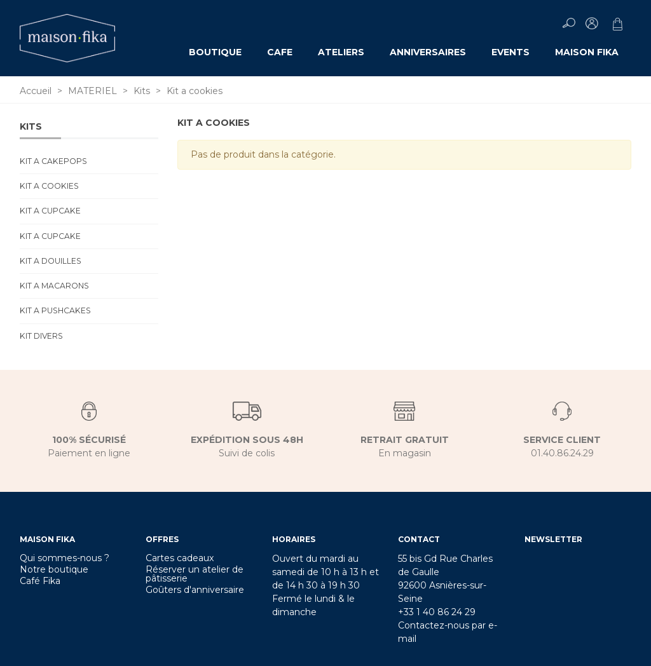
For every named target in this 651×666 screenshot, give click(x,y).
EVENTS (510, 52)
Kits (31, 126)
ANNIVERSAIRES (428, 52)
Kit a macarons (54, 285)
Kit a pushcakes (55, 310)
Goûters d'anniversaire (195, 589)
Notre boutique (54, 569)
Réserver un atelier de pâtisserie (194, 574)
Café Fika (40, 581)
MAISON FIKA (587, 52)
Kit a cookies (49, 186)
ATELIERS (341, 52)
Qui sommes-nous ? (64, 558)
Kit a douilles (50, 261)
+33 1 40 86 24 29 (437, 612)
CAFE (279, 52)
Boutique (215, 52)
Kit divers (41, 336)
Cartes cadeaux (180, 558)
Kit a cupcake (50, 210)
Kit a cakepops (53, 161)
